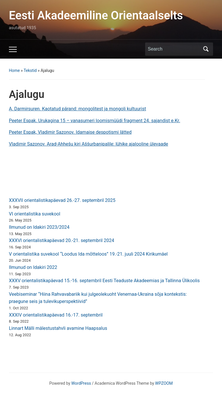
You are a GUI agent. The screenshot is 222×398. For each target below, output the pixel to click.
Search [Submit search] (205, 49)
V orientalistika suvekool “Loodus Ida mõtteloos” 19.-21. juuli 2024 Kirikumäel (88, 254)
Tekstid (30, 70)
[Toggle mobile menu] (13, 49)
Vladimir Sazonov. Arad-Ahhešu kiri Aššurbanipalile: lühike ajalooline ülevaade (88, 144)
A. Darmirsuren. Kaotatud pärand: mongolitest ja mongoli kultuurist (77, 108)
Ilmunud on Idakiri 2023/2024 (39, 227)
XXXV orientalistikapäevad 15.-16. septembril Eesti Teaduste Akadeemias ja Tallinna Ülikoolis (104, 280)
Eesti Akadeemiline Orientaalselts (96, 15)
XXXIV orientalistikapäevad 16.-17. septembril (56, 315)
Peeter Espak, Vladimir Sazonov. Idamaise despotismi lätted (70, 132)
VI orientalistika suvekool (34, 214)
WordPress (81, 383)
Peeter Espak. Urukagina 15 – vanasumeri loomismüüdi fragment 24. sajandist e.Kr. (94, 120)
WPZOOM (164, 383)
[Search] (173, 49)
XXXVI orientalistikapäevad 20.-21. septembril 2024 (61, 240)
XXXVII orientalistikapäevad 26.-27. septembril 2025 (62, 200)
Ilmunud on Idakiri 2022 (33, 267)
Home (14, 70)
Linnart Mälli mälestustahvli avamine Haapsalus (58, 328)
